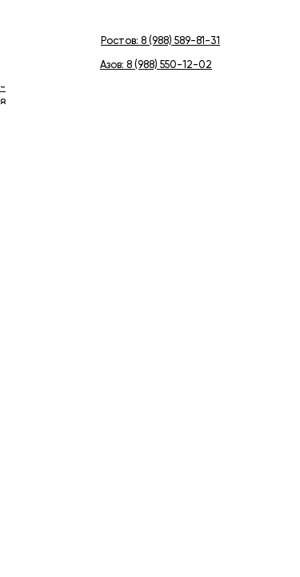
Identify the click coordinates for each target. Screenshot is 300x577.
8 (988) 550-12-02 (169, 65)
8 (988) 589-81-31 (180, 41)
